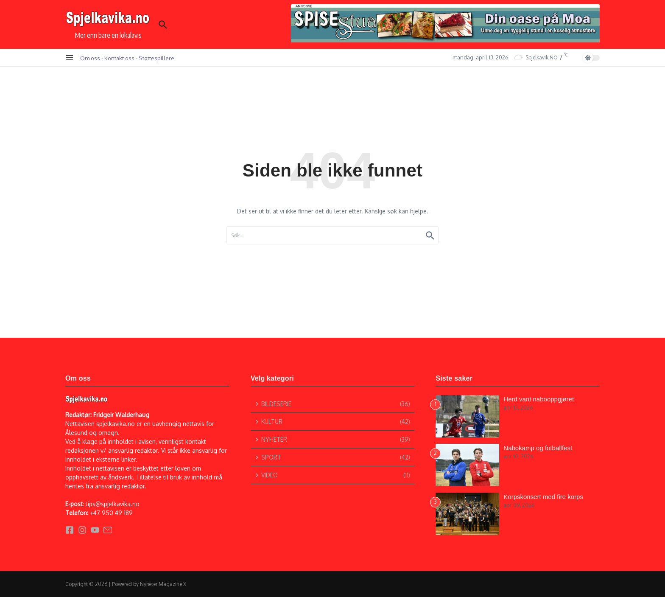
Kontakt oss (119, 58)
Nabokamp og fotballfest (537, 447)
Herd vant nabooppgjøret (538, 399)
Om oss (90, 58)
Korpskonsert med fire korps (543, 496)
